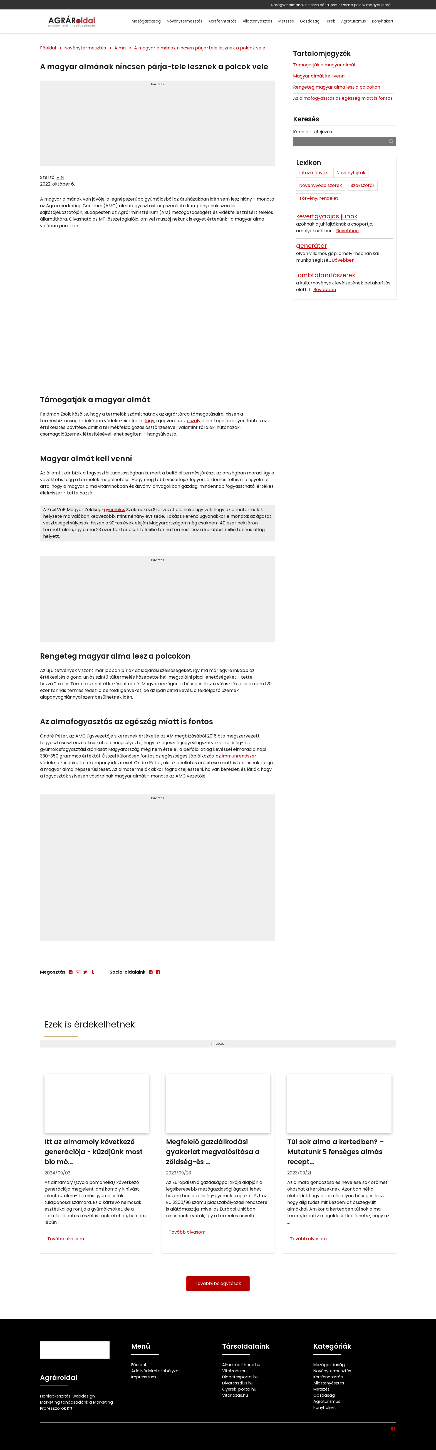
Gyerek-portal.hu (239, 1389)
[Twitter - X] (85, 972)
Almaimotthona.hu (241, 1365)
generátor (311, 246)
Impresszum (143, 1377)
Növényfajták (350, 172)
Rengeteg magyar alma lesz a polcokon (337, 87)
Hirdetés (157, 84)
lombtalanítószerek (325, 275)
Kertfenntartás (223, 21)
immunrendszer (239, 756)
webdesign (84, 1396)
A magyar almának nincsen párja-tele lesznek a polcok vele (199, 48)
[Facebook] (71, 972)
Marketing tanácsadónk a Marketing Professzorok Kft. (76, 1405)
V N (60, 177)
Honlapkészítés (55, 1396)
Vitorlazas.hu (235, 1395)
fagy (149, 421)
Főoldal (48, 48)
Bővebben (347, 231)
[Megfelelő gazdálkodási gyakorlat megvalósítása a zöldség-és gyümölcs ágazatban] (218, 1162)
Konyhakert (382, 21)
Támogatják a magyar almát (324, 65)
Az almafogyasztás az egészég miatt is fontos (343, 98)
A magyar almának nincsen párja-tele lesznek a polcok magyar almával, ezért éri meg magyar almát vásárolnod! (332, 4)
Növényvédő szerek (320, 185)
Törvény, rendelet (318, 198)
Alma (120, 48)
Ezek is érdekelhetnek (89, 1024)
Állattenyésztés (257, 21)
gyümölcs (114, 509)
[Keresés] (391, 141)
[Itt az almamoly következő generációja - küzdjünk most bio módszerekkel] (96, 1162)
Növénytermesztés (184, 21)
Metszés (286, 21)
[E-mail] (78, 972)
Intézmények (313, 172)
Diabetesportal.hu (240, 1377)
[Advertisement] (157, 125)
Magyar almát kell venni (319, 76)
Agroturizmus (353, 21)
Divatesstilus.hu (237, 1383)
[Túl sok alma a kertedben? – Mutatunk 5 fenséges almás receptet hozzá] (339, 1162)
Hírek (330, 21)
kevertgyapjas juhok (326, 216)
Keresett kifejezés (312, 132)
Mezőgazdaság (146, 21)
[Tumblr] (93, 972)
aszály (193, 421)
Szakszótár (363, 185)
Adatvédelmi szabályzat (155, 1371)
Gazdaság (309, 21)
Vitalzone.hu (234, 1371)
